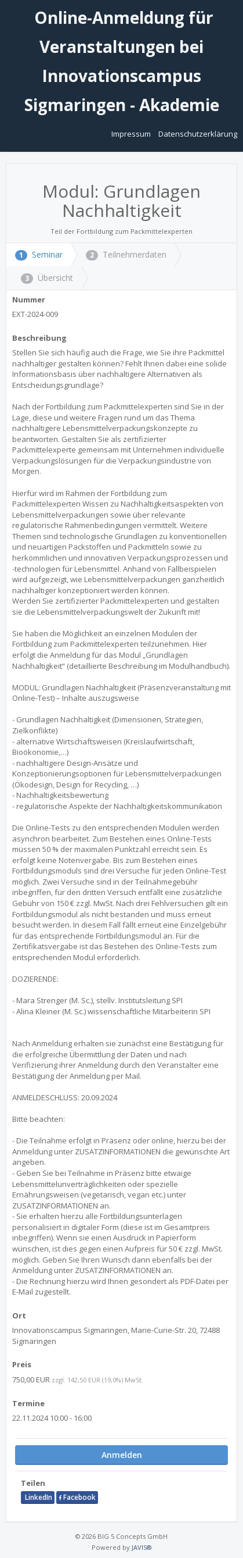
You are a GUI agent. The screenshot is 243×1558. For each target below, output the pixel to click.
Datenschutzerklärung (197, 134)
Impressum (132, 134)
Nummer (28, 299)
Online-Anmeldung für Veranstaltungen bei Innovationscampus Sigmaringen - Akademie (121, 61)
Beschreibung (39, 338)
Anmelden (121, 1454)
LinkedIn (37, 1497)
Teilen (33, 1483)
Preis (21, 1364)
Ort (19, 1315)
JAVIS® (141, 1547)
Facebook (77, 1497)
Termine (28, 1403)
